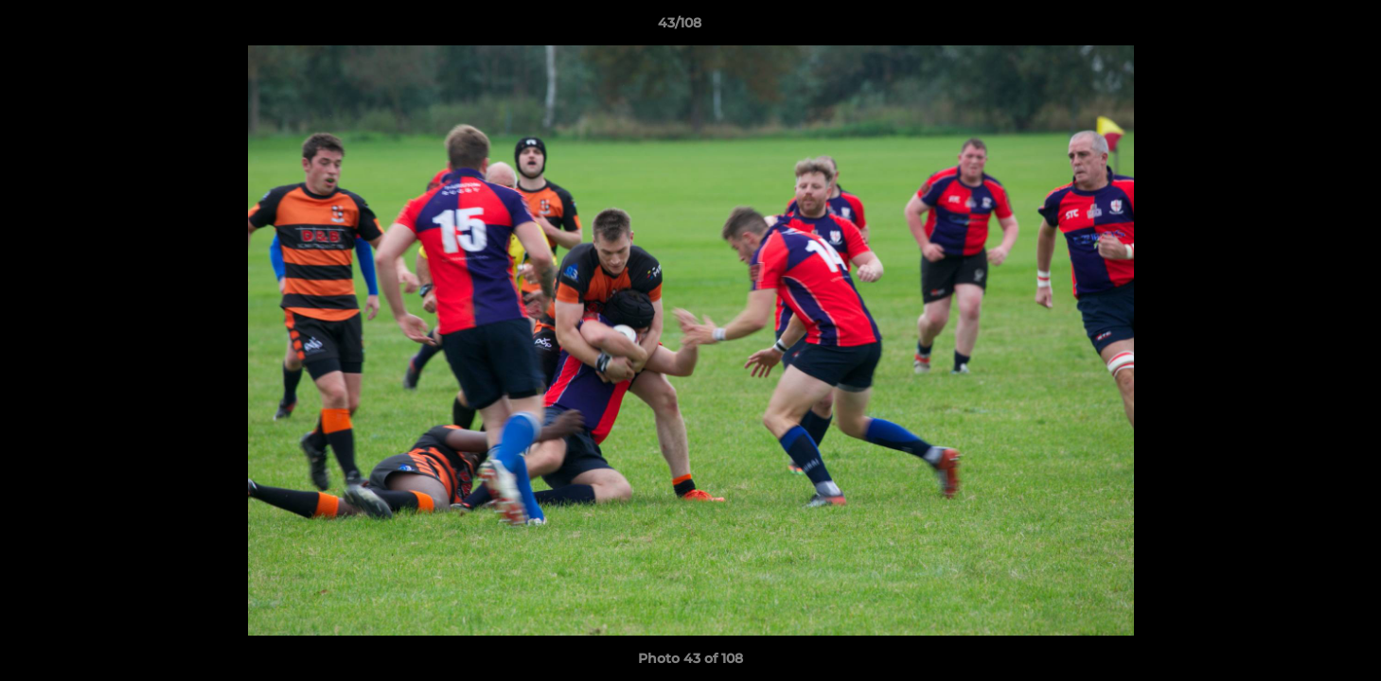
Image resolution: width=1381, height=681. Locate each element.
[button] (1301, 27)
